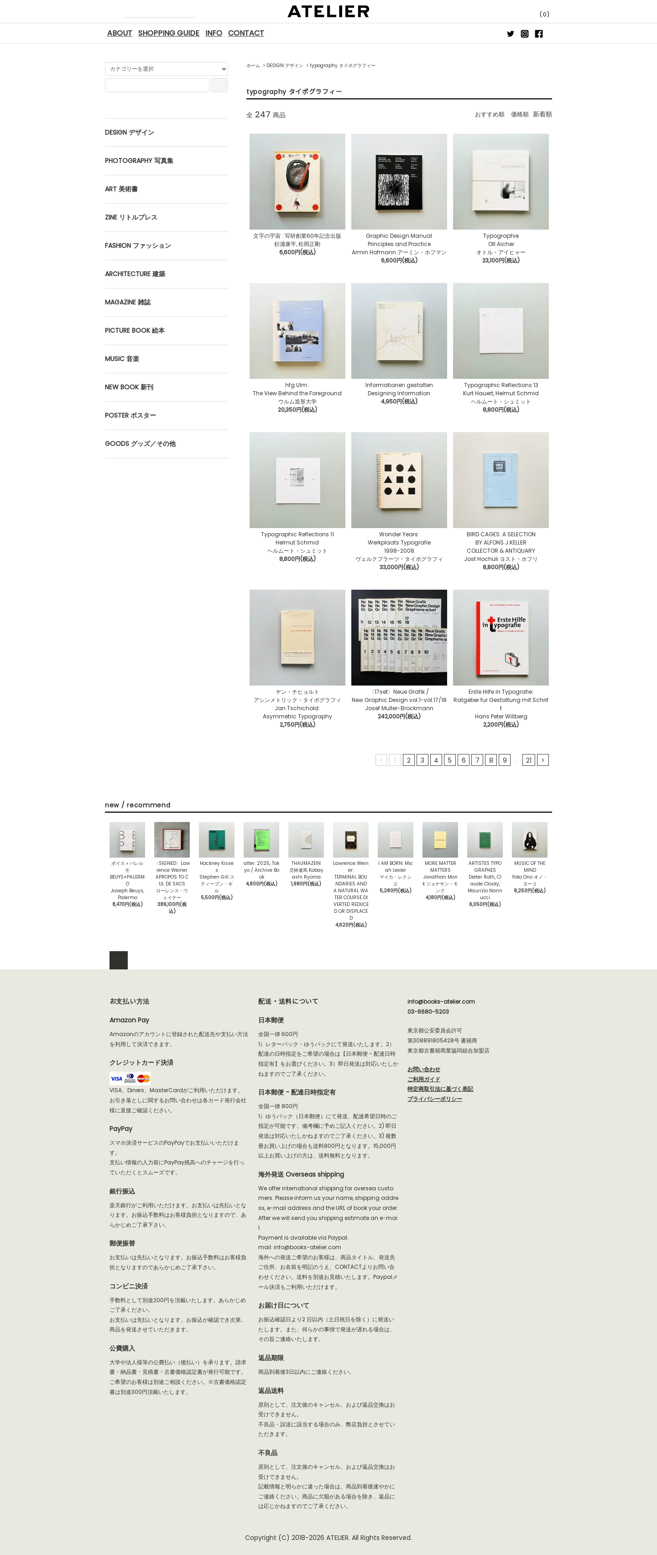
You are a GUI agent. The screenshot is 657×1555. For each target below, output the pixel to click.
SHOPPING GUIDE (168, 33)
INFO (213, 33)
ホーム (253, 65)
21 (529, 760)
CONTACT (246, 33)
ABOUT (119, 33)
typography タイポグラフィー (342, 65)
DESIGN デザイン (284, 65)
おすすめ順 (487, 114)
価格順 (519, 114)
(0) (536, 14)
